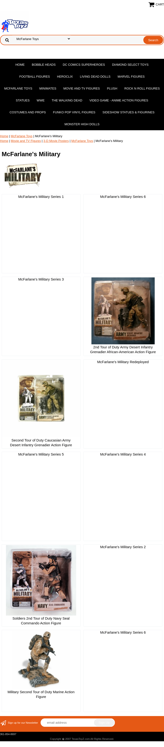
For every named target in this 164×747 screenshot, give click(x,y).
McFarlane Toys (18, 88)
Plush (112, 88)
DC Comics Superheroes (84, 64)
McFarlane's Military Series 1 (41, 197)
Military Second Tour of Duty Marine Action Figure (41, 694)
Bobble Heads (44, 64)
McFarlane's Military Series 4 (123, 454)
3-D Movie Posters (56, 141)
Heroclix (65, 76)
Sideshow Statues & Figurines (129, 112)
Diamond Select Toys (130, 64)
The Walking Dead (67, 100)
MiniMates (47, 88)
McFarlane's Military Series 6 (123, 197)
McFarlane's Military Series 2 (123, 547)
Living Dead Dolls (95, 76)
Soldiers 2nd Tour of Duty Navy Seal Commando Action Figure (41, 620)
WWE (41, 100)
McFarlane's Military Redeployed (123, 362)
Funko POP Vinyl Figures (74, 112)
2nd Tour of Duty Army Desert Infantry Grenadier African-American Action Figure (123, 349)
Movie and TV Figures (81, 88)
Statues (23, 100)
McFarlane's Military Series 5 (41, 454)
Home (20, 64)
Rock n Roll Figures (142, 88)
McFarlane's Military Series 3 (41, 279)
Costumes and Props (27, 112)
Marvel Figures (131, 76)
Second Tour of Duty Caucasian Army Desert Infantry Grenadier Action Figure (41, 442)
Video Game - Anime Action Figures (118, 100)
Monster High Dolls (82, 124)
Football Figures (34, 76)
